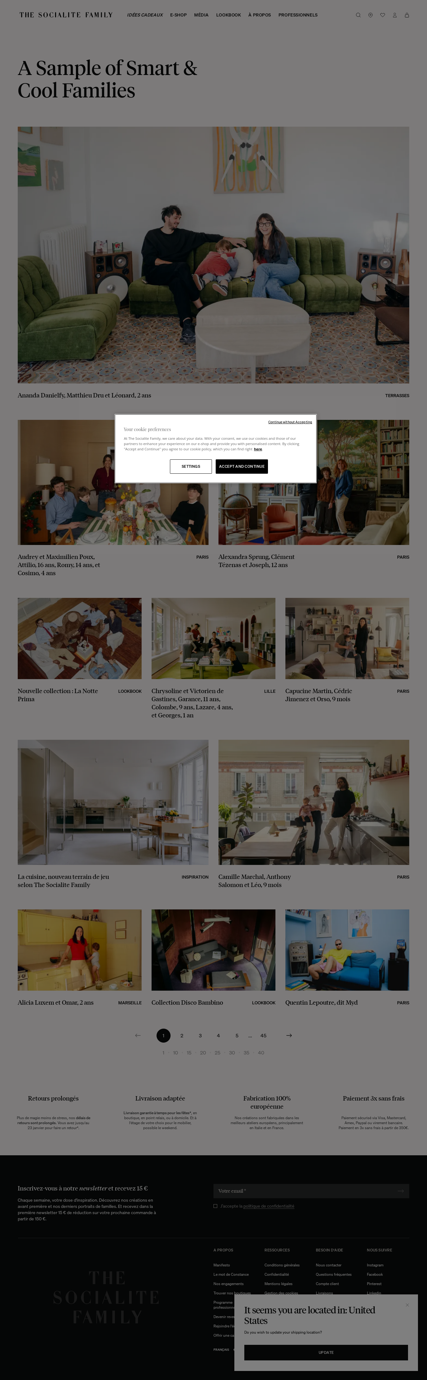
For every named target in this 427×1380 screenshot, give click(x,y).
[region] (216, 448)
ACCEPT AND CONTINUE (242, 466)
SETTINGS (191, 466)
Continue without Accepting (290, 422)
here (258, 449)
